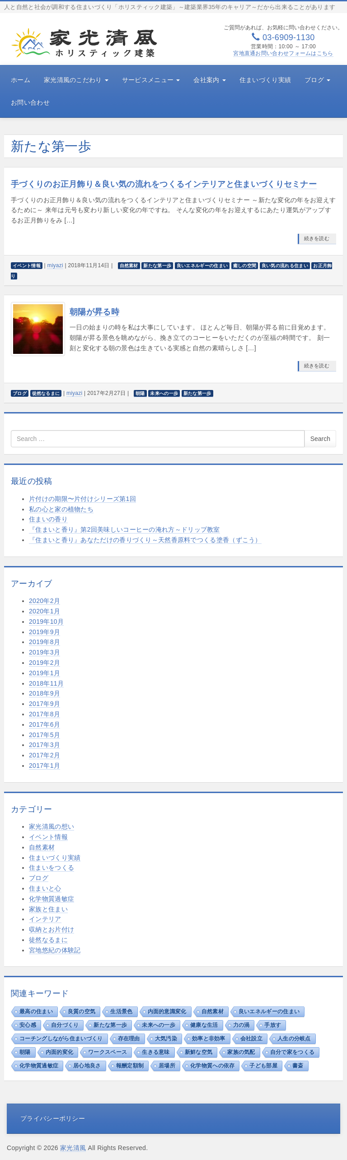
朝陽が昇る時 (94, 311)
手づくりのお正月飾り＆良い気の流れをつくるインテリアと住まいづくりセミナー (164, 184)
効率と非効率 (208, 1038)
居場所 (167, 1066)
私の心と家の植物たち (61, 509)
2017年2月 (44, 755)
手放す (272, 1025)
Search (320, 438)
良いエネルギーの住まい (269, 1011)
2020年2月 (44, 600)
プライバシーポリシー (52, 1118)
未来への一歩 (158, 1025)
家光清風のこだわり (76, 80)
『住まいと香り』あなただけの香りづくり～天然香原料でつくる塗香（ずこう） (145, 539)
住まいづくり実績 (265, 80)
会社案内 (209, 80)
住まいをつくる (51, 867)
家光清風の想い (51, 826)
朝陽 (25, 1052)
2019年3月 (44, 652)
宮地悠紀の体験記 (54, 950)
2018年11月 (46, 683)
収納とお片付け (51, 929)
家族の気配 (241, 1052)
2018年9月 (44, 693)
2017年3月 (44, 744)
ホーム (20, 80)
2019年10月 (46, 621)
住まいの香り (48, 519)
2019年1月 (44, 673)
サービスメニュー (151, 80)
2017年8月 (44, 714)
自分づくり (65, 1025)
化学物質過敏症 (51, 898)
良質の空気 (82, 1011)
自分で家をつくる (292, 1052)
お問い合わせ (30, 102)
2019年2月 (44, 662)
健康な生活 (204, 1025)
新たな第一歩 (110, 1025)
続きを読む (317, 238)
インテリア (45, 919)
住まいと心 (45, 888)
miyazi (55, 265)
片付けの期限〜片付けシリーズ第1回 (82, 498)
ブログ (317, 80)
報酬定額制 (130, 1066)
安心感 (27, 1025)
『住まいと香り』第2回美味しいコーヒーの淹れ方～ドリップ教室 (124, 529)
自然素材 (42, 847)
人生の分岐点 (294, 1038)
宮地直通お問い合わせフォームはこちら (283, 53)
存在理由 (129, 1038)
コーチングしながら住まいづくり (61, 1038)
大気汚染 (166, 1038)
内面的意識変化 (167, 1011)
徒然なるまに (48, 939)
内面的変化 (60, 1052)
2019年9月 (44, 632)
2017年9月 (44, 703)
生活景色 (121, 1011)
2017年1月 (44, 765)
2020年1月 (44, 611)
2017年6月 (44, 724)
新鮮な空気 (199, 1052)
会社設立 (251, 1038)
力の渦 (241, 1025)
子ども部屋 (263, 1066)
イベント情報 (48, 836)
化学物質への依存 (212, 1066)
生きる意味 (156, 1052)
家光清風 (73, 1147)
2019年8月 (44, 641)
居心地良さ (87, 1066)
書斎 (298, 1066)
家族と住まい (48, 909)
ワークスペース (107, 1052)
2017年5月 (44, 734)
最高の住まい (36, 1011)
